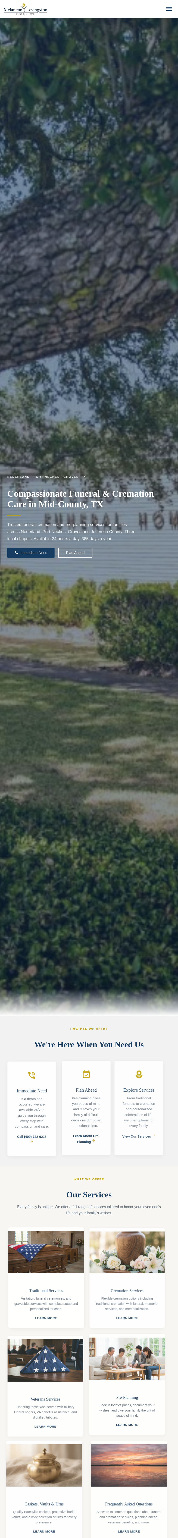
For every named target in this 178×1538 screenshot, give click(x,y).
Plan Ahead (75, 553)
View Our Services (136, 1136)
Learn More (48, 1318)
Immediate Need (31, 553)
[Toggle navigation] (168, 8)
